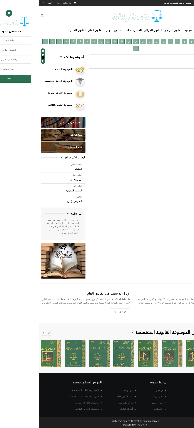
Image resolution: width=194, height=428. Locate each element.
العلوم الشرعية (155, 30)
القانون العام (56, 30)
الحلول (39, 169)
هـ (13, 41)
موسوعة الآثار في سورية (21, 93)
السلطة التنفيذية (35, 190)
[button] (10, 333)
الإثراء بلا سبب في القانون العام (70, 298)
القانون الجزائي (114, 30)
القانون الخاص (94, 30)
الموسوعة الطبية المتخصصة (20, 81)
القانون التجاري (134, 30)
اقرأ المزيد (178, 319)
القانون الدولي (75, 30)
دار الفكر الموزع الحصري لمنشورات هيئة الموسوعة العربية (149, 3)
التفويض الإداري (35, 201)
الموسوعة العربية (25, 69)
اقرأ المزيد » (164, 64)
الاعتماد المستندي (176, 298)
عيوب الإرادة (37, 179)
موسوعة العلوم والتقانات (21, 105)
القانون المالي (38, 30)
